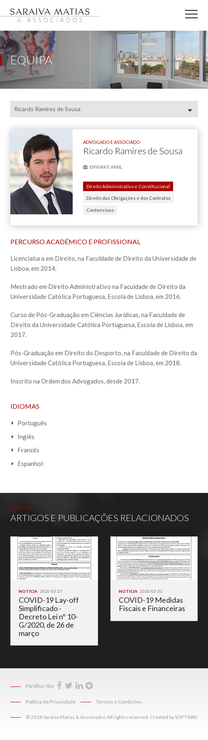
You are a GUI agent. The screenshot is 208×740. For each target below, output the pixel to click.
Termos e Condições (119, 702)
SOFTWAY (186, 717)
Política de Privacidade (51, 702)
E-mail (102, 167)
